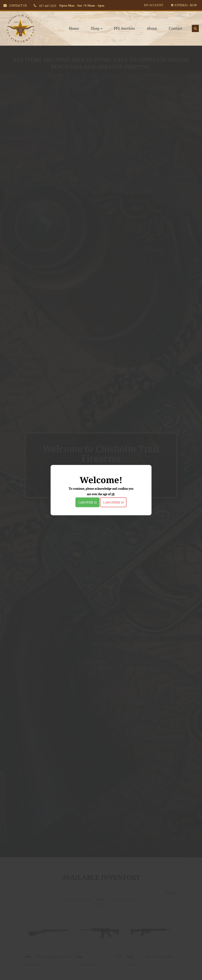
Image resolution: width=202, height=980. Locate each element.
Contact (175, 24)
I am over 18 (87, 502)
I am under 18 (113, 502)
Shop (96, 24)
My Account (153, 5)
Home (74, 24)
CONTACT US (18, 5)
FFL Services (124, 24)
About (152, 24)
